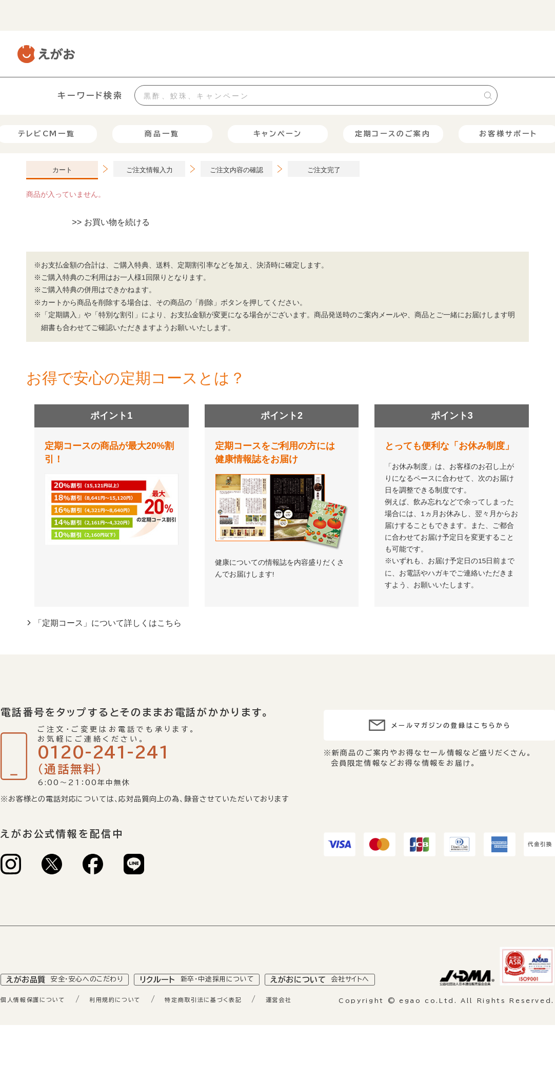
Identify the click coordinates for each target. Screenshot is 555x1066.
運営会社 (333, 1023)
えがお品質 (71, 1003)
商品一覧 (162, 133)
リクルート (215, 1003)
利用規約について (139, 1023)
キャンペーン (277, 133)
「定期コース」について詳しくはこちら (108, 622)
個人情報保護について (42, 1023)
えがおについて (352, 1003)
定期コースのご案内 (393, 133)
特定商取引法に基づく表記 (244, 1023)
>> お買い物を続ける (111, 222)
